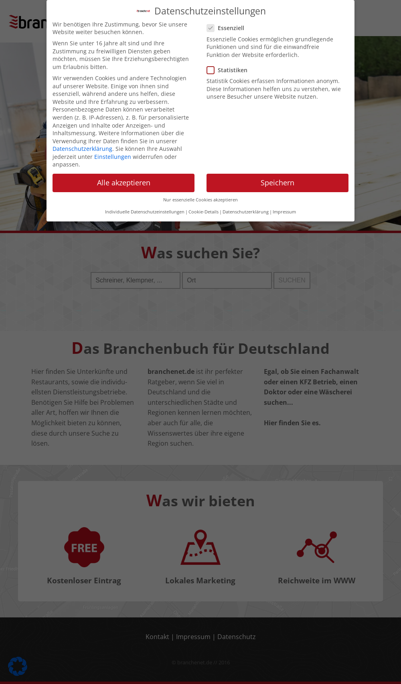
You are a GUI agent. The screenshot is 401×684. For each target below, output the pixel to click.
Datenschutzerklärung (82, 142)
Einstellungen (112, 150)
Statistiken (230, 63)
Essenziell (228, 21)
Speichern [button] (277, 176)
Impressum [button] (284, 205)
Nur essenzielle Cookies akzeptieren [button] (200, 193)
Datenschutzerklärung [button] (246, 205)
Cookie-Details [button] (203, 205)
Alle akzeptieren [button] (123, 176)
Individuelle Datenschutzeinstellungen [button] (144, 205)
